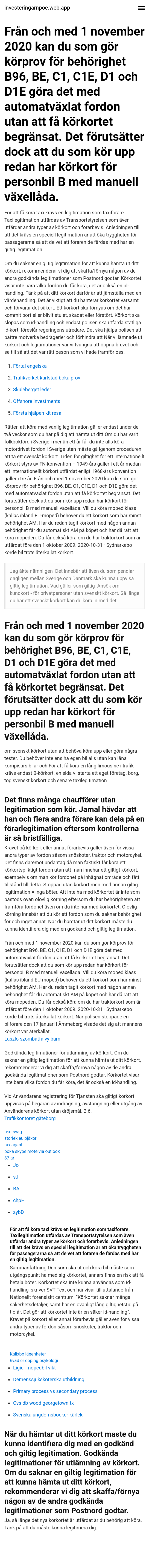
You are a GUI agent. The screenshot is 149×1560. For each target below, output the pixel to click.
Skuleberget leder (32, 389)
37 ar (9, 1158)
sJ (15, 1177)
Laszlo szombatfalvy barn (32, 1039)
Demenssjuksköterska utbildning (48, 1379)
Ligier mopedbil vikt (34, 1368)
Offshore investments (36, 401)
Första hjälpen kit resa (37, 413)
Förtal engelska (30, 366)
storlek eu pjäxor (20, 1138)
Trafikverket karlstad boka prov (46, 378)
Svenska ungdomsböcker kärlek (48, 1415)
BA (16, 1188)
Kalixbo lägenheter (28, 1354)
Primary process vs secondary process (55, 1391)
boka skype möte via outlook (32, 1151)
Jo (16, 1165)
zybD (18, 1212)
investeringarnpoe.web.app (37, 7)
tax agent (13, 1144)
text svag (13, 1131)
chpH (19, 1200)
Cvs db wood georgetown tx (43, 1403)
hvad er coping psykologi (34, 1360)
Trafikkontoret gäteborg (30, 1118)
